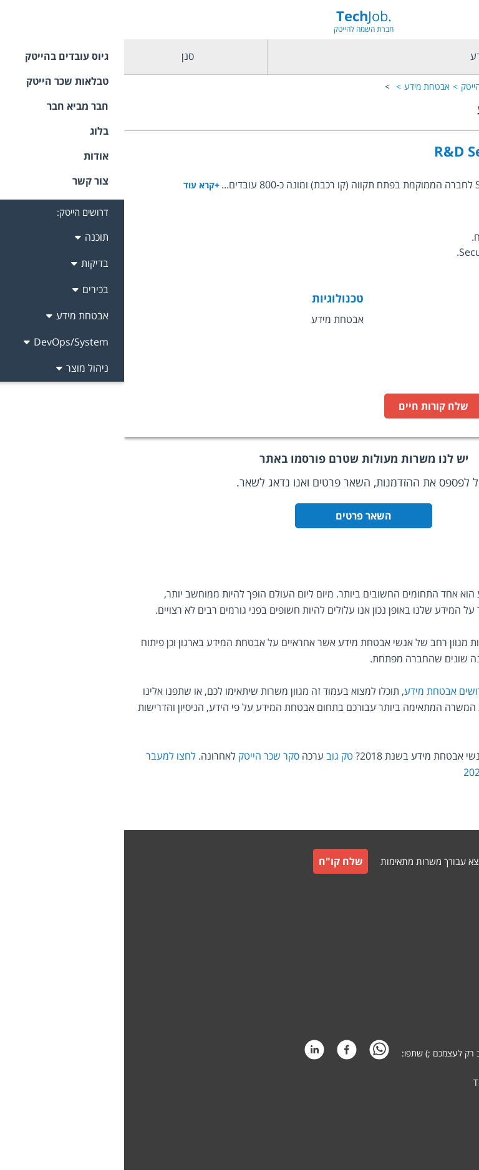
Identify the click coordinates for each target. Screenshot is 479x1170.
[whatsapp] (255, 1053)
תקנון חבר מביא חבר (428, 981)
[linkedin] (190, 1053)
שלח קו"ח (217, 861)
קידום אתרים (441, 1106)
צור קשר (448, 921)
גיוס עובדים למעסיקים (425, 893)
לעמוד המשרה (417, 406)
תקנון (454, 951)
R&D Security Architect (388, 151)
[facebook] (223, 1053)
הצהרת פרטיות (436, 1011)
